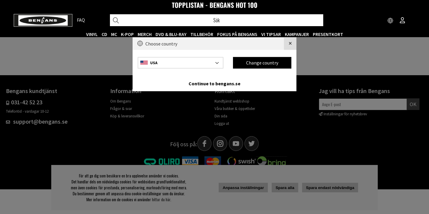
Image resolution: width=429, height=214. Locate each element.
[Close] (290, 43)
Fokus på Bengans (237, 34)
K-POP (127, 34)
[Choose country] (390, 20)
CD (104, 34)
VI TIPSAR (271, 34)
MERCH (145, 34)
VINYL (92, 34)
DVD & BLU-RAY (171, 34)
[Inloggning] (402, 20)
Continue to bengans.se (214, 83)
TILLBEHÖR (201, 34)
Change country (262, 63)
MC (114, 34)
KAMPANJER (297, 34)
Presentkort (328, 34)
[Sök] (216, 20)
